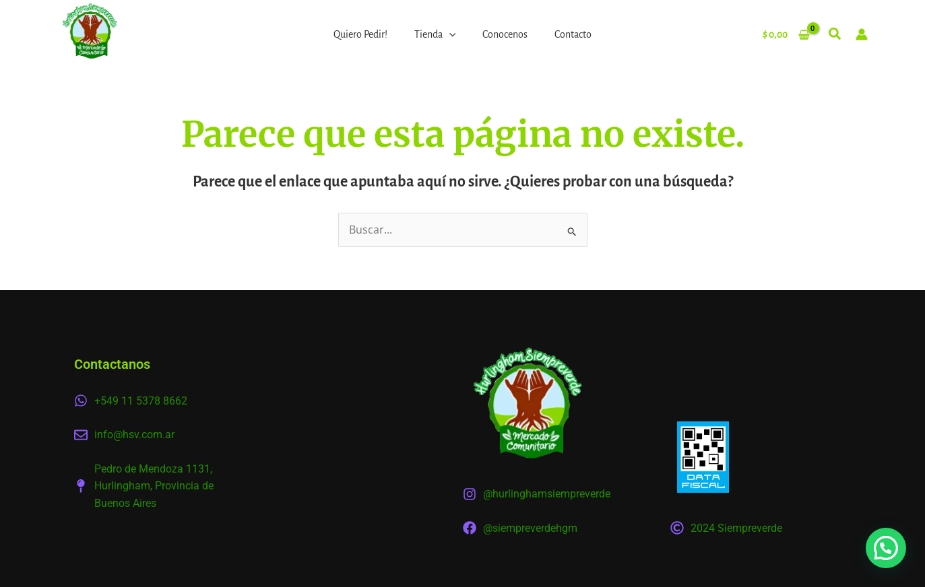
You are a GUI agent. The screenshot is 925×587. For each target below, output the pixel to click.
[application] (449, 34)
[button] (835, 36)
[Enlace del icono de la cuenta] (862, 34)
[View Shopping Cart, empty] (786, 34)
